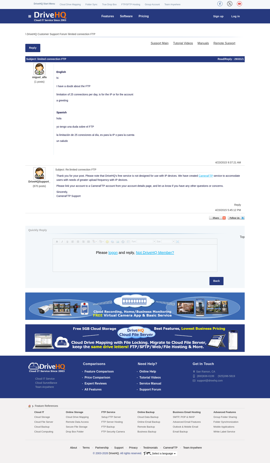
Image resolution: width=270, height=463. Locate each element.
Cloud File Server (43, 421)
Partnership (102, 447)
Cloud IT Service (45, 378)
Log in (235, 16)
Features (107, 16)
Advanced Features (225, 412)
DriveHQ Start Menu (44, 3)
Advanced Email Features (187, 421)
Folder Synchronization (226, 421)
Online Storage (74, 412)
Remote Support (224, 43)
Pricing (144, 16)
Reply (33, 47)
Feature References (46, 405)
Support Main (160, 43)
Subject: (31, 59)
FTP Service (108, 412)
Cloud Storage (42, 417)
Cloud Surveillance (46, 382)
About (73, 447)
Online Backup (145, 412)
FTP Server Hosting (112, 421)
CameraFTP (206, 175)
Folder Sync (91, 4)
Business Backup (146, 431)
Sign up (218, 16)
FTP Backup (108, 426)
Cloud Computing (43, 431)
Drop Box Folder (75, 431)
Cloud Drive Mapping (70, 4)
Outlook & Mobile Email (185, 426)
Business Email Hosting (187, 412)
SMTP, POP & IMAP (184, 417)
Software (126, 16)
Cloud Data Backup (147, 417)
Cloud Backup (42, 426)
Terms (86, 447)
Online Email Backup (148, 421)
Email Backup (180, 431)
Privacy (133, 447)
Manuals (203, 43)
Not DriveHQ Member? (155, 253)
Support (118, 447)
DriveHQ (114, 453)
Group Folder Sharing (225, 417)
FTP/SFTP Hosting (130, 4)
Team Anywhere (172, 4)
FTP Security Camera (113, 431)
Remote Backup (146, 426)
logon (113, 253)
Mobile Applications (224, 426)
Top (242, 237)
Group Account (152, 4)
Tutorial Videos (183, 43)
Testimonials (150, 447)
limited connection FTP (82, 34)
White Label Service (224, 431)
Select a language (160, 454)
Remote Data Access (77, 421)
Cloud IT (39, 412)
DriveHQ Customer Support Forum (47, 34)
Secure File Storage (76, 426)
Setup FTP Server (111, 417)
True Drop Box (109, 4)
